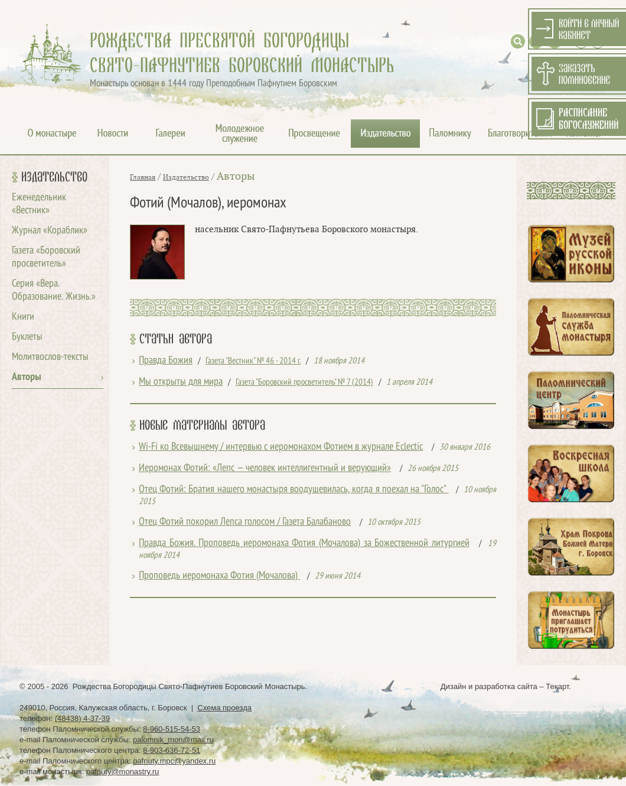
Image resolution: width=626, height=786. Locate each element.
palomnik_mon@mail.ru (173, 739)
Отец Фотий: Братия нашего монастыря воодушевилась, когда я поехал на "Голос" (294, 490)
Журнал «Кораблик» (49, 231)
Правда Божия (166, 361)
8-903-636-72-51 (171, 750)
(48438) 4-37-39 (82, 718)
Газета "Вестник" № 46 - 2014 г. (253, 361)
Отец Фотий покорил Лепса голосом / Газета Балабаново (245, 522)
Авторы (26, 377)
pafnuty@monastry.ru (122, 771)
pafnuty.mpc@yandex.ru (174, 760)
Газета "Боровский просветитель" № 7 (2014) (304, 382)
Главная (142, 177)
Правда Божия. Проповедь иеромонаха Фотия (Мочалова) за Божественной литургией (304, 543)
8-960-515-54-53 (171, 729)
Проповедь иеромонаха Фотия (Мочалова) (219, 576)
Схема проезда (224, 707)
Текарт (557, 686)
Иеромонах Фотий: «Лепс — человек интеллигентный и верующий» (265, 468)
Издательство (54, 177)
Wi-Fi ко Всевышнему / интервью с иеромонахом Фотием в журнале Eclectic (281, 447)
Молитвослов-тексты (50, 357)
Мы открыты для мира (181, 382)
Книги (23, 317)
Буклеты (27, 337)
